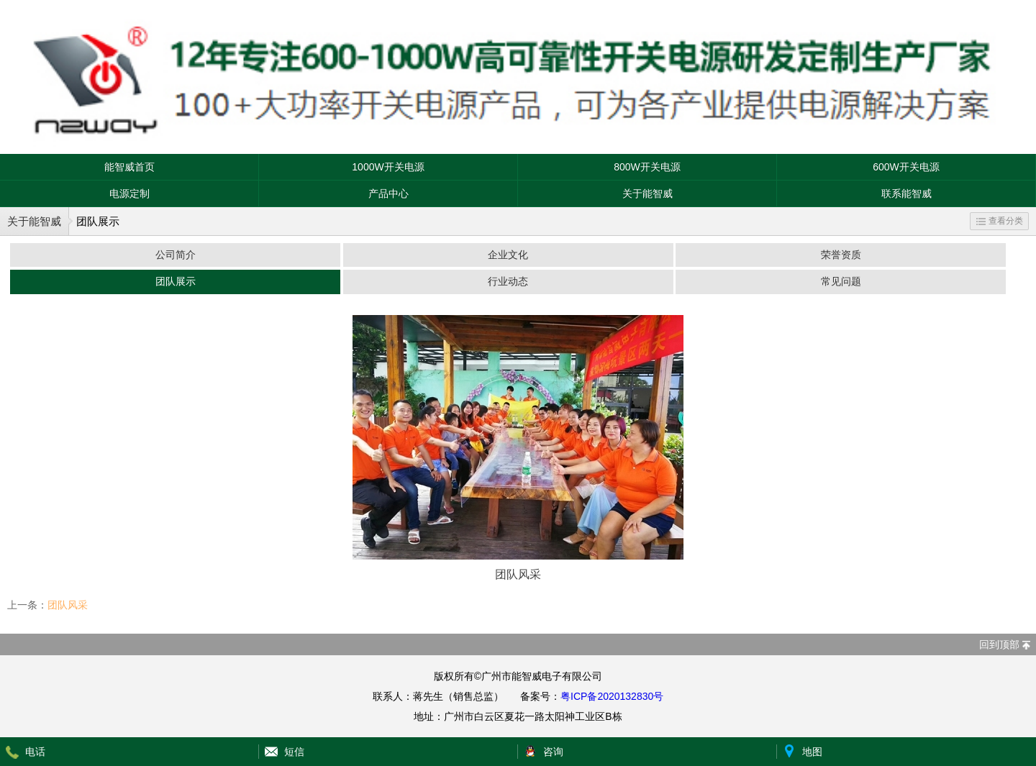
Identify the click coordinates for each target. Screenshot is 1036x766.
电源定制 (129, 193)
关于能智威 (647, 193)
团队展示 (175, 281)
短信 (294, 751)
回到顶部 (999, 644)
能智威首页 (129, 167)
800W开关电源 (647, 167)
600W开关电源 (906, 167)
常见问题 (841, 281)
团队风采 (67, 605)
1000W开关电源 (388, 167)
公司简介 (175, 254)
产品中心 (388, 193)
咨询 (553, 751)
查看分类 (999, 221)
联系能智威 (906, 193)
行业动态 (508, 281)
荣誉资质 (841, 254)
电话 (35, 751)
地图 (812, 751)
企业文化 (508, 254)
